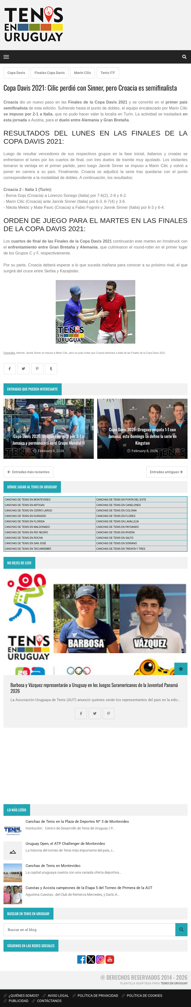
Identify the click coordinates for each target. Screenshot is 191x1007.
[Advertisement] (95, 766)
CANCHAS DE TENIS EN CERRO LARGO (28, 510)
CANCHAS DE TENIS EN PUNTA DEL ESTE (121, 499)
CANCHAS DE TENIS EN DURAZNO (25, 516)
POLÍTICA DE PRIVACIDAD (95, 996)
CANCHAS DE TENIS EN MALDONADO (27, 527)
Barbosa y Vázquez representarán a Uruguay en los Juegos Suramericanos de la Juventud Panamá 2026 (94, 687)
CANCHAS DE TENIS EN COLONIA (116, 510)
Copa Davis (16, 73)
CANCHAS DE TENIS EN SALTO (114, 538)
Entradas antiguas (166, 472)
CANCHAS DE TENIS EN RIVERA (115, 532)
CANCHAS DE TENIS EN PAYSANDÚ (117, 527)
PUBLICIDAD (15, 1001)
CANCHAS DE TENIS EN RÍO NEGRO (26, 532)
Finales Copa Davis (50, 73)
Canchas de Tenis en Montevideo (53, 865)
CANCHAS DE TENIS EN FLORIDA (25, 521)
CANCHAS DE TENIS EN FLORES (115, 516)
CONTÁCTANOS (46, 1001)
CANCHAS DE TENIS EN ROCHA (24, 538)
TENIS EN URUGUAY (174, 983)
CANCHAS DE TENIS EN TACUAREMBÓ (28, 548)
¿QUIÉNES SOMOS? (21, 996)
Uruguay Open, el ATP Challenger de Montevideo (65, 843)
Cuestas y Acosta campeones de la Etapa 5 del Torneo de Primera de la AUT (89, 888)
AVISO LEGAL (56, 996)
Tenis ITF (107, 73)
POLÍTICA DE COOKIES (142, 996)
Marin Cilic (82, 73)
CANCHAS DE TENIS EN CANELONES (118, 505)
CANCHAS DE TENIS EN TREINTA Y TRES (120, 548)
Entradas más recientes (28, 472)
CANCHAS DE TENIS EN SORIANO (116, 543)
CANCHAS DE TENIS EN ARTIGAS (25, 505)
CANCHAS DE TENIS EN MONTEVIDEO (27, 499)
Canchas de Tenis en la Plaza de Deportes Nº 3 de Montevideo (77, 821)
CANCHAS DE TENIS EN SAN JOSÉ (25, 543)
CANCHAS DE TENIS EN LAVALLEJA (117, 521)
